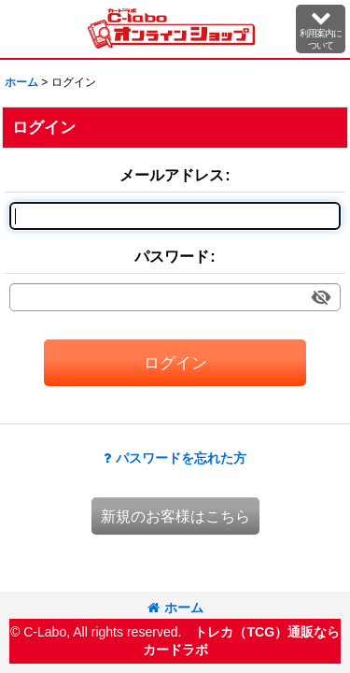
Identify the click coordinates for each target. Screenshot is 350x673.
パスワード (171, 256)
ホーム (175, 607)
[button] (320, 29)
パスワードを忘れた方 (175, 458)
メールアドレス (171, 174)
